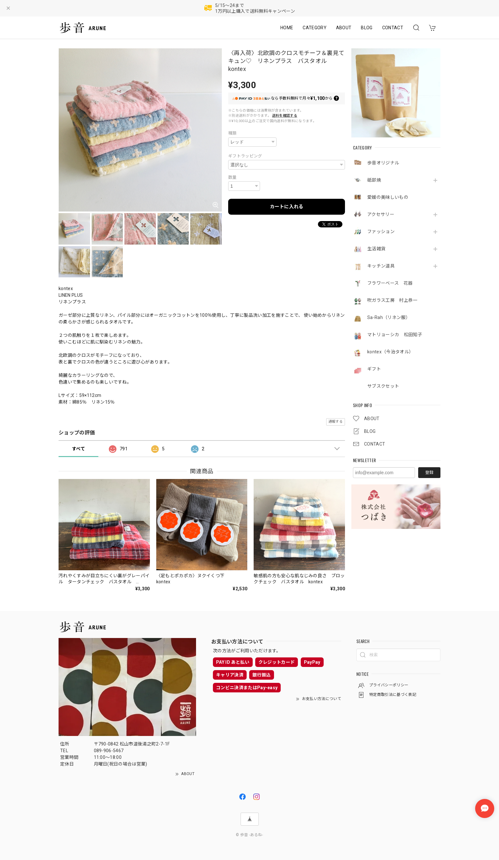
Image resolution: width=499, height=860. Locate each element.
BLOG (366, 27)
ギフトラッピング (245, 156)
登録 (429, 472)
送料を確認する (284, 116)
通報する (335, 422)
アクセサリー (383, 214)
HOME (286, 27)
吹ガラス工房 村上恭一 (392, 300)
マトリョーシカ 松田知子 (394, 334)
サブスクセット (383, 386)
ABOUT (344, 27)
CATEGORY (315, 27)
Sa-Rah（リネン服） (388, 317)
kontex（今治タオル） (390, 351)
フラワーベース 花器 (389, 283)
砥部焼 (374, 180)
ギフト (374, 368)
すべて (78, 448)
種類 (232, 133)
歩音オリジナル (383, 162)
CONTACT (392, 27)
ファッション (381, 231)
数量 (232, 177)
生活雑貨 (376, 248)
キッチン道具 (381, 265)
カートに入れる (286, 207)
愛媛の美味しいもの (387, 197)
